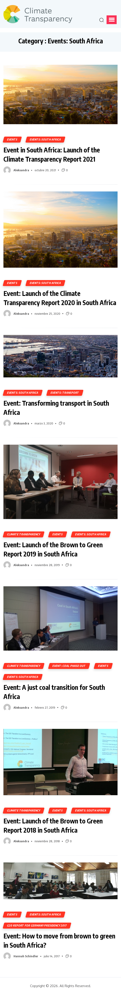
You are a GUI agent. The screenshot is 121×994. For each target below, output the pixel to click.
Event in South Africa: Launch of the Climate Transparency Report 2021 (51, 154)
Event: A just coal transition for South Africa (54, 691)
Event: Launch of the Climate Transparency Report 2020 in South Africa (59, 297)
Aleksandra (21, 170)
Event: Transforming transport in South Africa (56, 407)
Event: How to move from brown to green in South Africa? (59, 940)
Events (12, 139)
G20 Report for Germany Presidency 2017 (37, 925)
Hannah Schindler (26, 956)
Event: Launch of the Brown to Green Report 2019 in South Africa (53, 549)
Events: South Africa (45, 139)
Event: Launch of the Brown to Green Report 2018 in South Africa (53, 825)
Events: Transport (65, 392)
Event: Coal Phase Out (69, 666)
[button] (112, 19)
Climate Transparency (24, 534)
